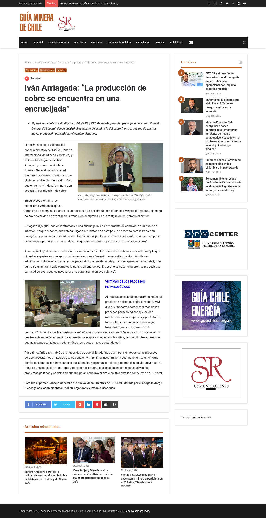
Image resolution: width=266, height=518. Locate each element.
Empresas (96, 42)
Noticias (78, 42)
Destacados (43, 62)
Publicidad (176, 42)
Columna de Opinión (119, 42)
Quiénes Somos (57, 42)
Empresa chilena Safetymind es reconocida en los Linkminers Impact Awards (223, 163)
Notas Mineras (47, 70)
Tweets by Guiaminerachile (196, 417)
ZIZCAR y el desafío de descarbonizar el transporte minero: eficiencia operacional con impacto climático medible (223, 81)
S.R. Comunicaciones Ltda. (134, 510)
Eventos (160, 42)
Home (24, 42)
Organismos (143, 42)
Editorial (38, 42)
